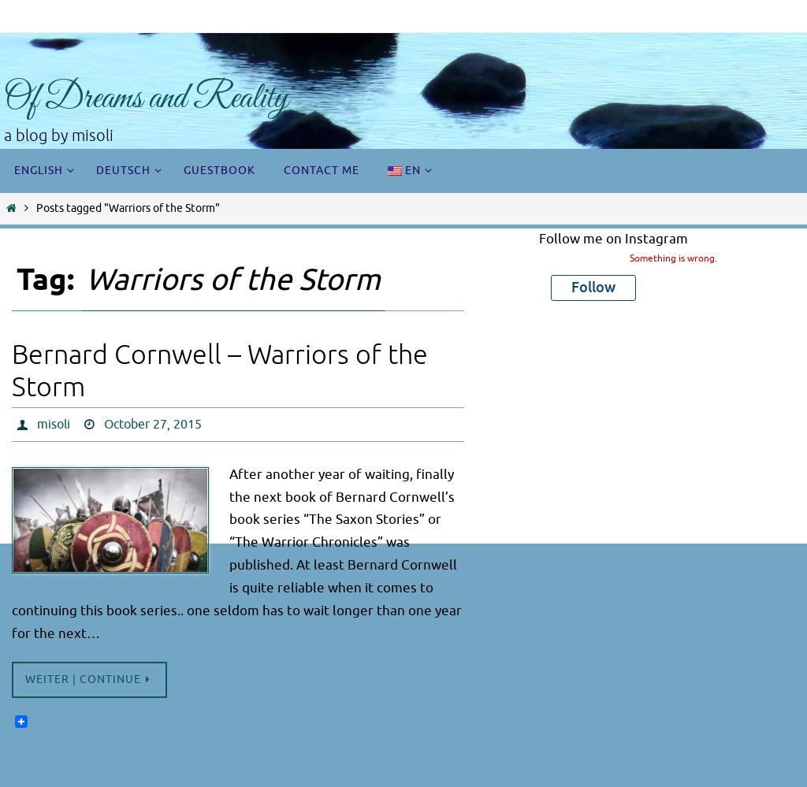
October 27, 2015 (153, 424)
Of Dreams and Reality (146, 98)
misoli (53, 424)
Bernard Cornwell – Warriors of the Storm (220, 371)
